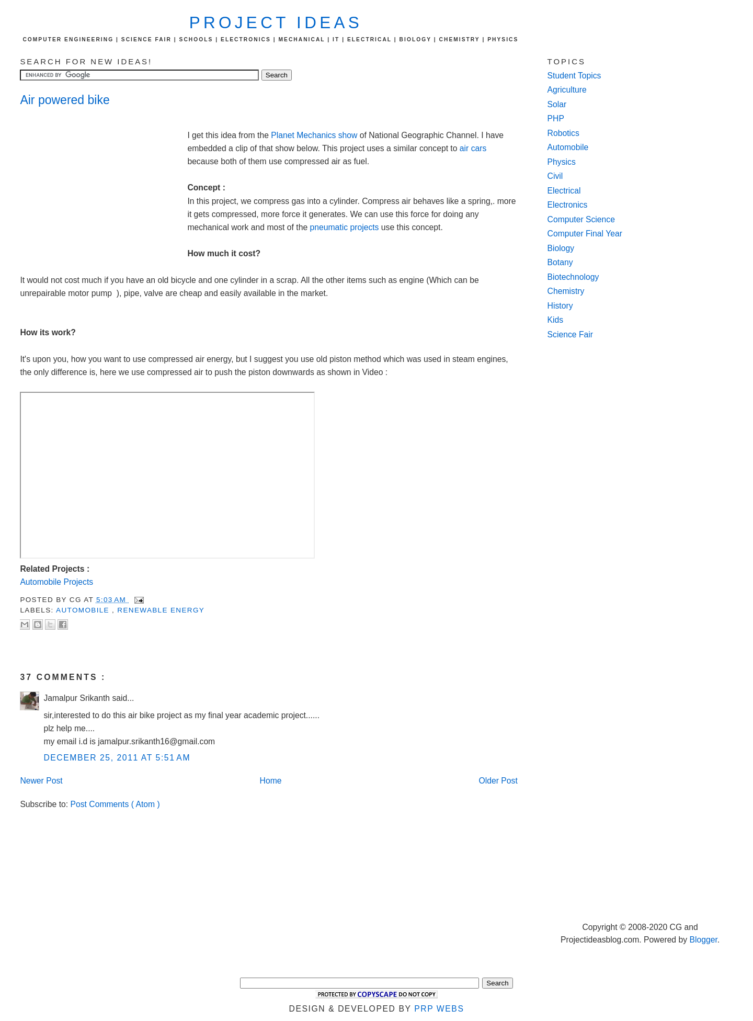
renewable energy (160, 610)
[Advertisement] (103, 186)
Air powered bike (64, 100)
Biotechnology (573, 277)
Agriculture (567, 89)
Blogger (703, 939)
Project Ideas (275, 23)
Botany (560, 262)
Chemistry (566, 291)
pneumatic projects (344, 227)
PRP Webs (439, 1008)
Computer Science (581, 219)
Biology (561, 248)
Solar (557, 104)
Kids (555, 319)
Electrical (564, 190)
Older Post (498, 780)
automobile (84, 610)
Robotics (563, 133)
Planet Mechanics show (315, 135)
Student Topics (574, 75)
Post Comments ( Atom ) (115, 804)
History (560, 305)
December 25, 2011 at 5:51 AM (116, 757)
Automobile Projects (56, 581)
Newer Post (41, 780)
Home (271, 780)
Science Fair (570, 334)
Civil (555, 176)
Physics (561, 161)
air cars (473, 148)
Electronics (567, 204)
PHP (555, 118)
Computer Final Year (584, 233)
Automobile (568, 147)
